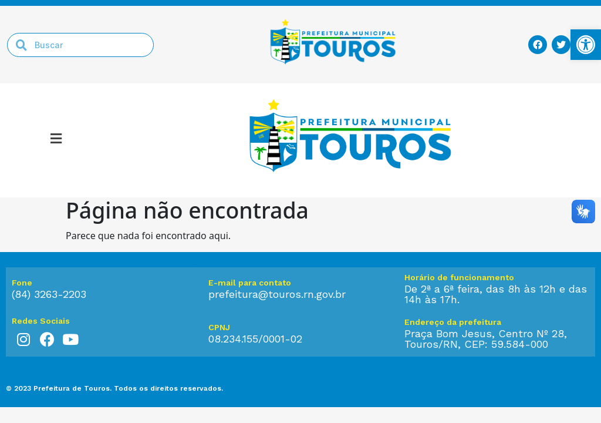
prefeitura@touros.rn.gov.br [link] (277, 294)
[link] (585, 44)
